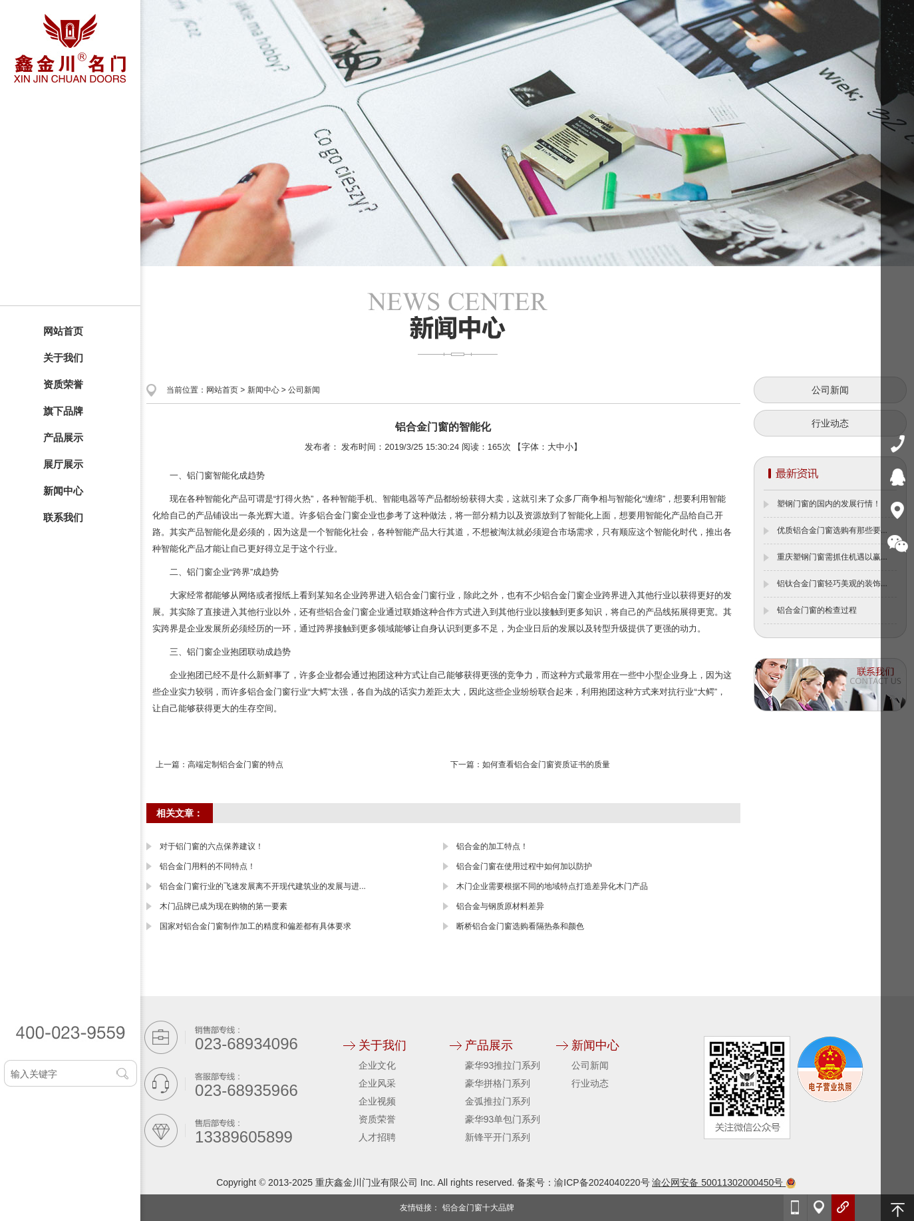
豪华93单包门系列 (503, 1119)
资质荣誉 (63, 384)
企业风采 (377, 1083)
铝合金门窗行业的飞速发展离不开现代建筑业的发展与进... (263, 886)
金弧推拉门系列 (497, 1101)
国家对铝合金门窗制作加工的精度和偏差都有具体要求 (255, 926)
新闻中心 (63, 490)
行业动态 (830, 423)
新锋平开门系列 (497, 1137)
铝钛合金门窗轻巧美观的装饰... (832, 583)
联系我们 (63, 517)
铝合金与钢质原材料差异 (500, 906)
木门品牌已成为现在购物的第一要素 (223, 906)
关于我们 (63, 357)
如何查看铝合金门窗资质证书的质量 (546, 764)
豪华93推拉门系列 (503, 1065)
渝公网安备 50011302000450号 (724, 1182)
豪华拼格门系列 (497, 1083)
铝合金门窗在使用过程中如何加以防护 (524, 866)
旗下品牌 (63, 411)
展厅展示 (63, 464)
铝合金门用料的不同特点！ (207, 866)
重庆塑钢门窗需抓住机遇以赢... (832, 557)
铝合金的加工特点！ (492, 846)
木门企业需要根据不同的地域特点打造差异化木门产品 (552, 886)
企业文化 (377, 1065)
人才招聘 (377, 1137)
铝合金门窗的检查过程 (817, 610)
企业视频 (377, 1101)
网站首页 (63, 331)
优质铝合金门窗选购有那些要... (832, 530)
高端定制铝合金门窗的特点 (235, 764)
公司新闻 (304, 390)
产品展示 (63, 437)
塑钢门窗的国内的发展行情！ (829, 503)
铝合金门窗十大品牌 (478, 1207)
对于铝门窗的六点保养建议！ (211, 846)
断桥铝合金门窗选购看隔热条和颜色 (520, 926)
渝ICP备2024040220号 (601, 1182)
